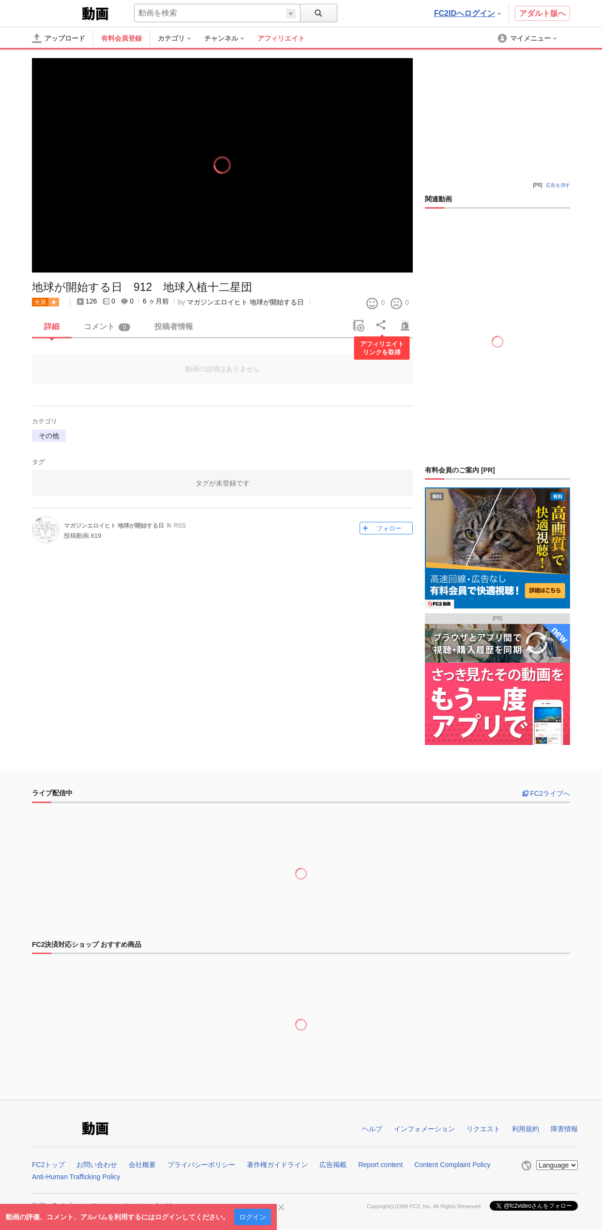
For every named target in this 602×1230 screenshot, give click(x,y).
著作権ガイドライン (277, 1165)
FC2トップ (48, 1165)
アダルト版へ (542, 13)
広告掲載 (332, 1165)
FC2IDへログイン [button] (467, 13)
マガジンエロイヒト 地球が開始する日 (245, 302)
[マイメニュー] (527, 38)
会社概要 (142, 1165)
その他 (49, 436)
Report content (380, 1165)
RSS (180, 525)
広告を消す (558, 185)
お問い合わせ (96, 1165)
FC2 (56, 12)
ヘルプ (372, 1129)
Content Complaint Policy (452, 1165)
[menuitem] (179, 38)
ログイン (252, 1217)
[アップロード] (58, 38)
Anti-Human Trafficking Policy (76, 1177)
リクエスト (483, 1129)
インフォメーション (424, 1129)
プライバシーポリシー (201, 1165)
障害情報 (564, 1129)
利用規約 (525, 1129)
